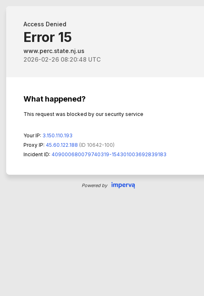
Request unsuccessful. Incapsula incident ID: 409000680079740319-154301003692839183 (102, 148)
